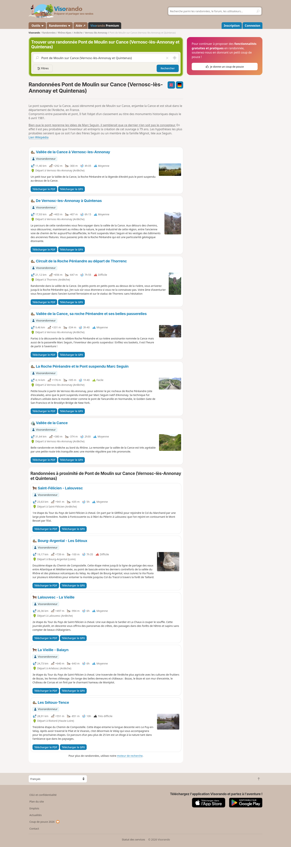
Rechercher (168, 68)
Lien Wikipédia (38, 137)
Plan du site (37, 801)
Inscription (232, 26)
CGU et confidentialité (43, 795)
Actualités (36, 815)
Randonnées (60, 26)
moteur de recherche (130, 756)
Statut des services (133, 839)
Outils (37, 26)
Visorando (34, 32)
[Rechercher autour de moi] (174, 58)
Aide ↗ (80, 26)
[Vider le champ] (167, 58)
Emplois (34, 808)
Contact (34, 828)
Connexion (252, 26)
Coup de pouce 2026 (45, 822)
